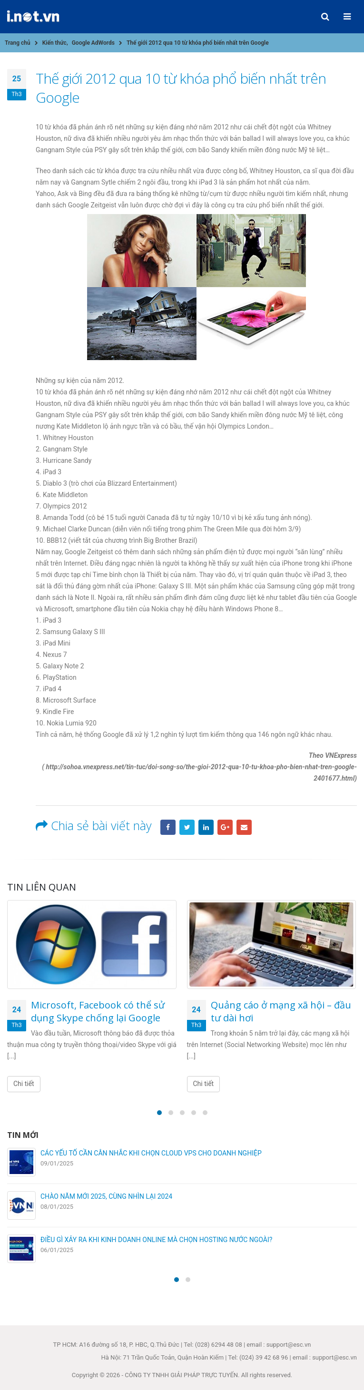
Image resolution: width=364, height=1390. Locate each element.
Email (244, 827)
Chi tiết (23, 1083)
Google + (225, 827)
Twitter (187, 827)
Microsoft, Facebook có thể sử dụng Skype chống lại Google (98, 1011)
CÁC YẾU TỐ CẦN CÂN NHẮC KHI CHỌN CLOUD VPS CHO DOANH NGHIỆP (151, 1153)
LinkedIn (206, 827)
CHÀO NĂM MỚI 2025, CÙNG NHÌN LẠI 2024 (106, 1196)
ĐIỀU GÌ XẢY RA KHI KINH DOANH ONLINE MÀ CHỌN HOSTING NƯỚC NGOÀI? (156, 1239)
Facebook (168, 827)
